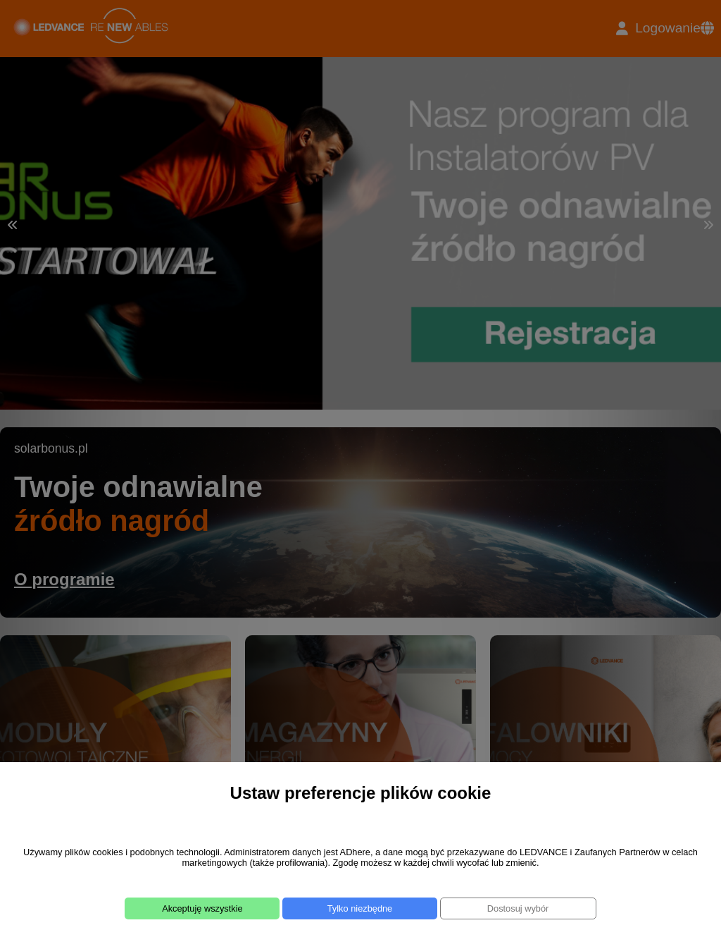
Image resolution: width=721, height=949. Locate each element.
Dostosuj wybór (517, 908)
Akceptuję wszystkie (202, 908)
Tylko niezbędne (359, 908)
